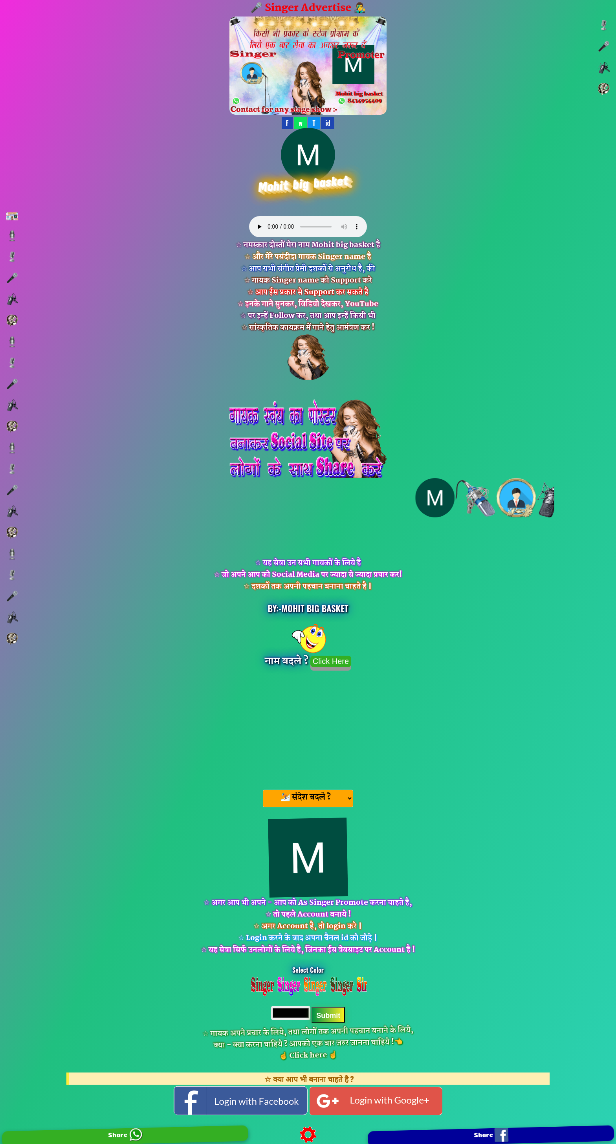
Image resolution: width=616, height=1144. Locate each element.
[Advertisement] (308, 727)
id (327, 123)
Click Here (331, 661)
